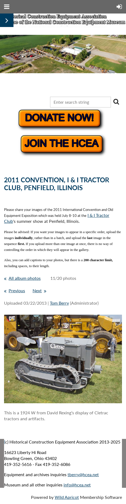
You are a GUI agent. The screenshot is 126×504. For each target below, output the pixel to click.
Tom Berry (59, 302)
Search (116, 101)
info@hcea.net (77, 484)
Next (37, 290)
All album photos (25, 278)
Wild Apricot (67, 497)
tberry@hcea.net (83, 474)
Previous (17, 290)
